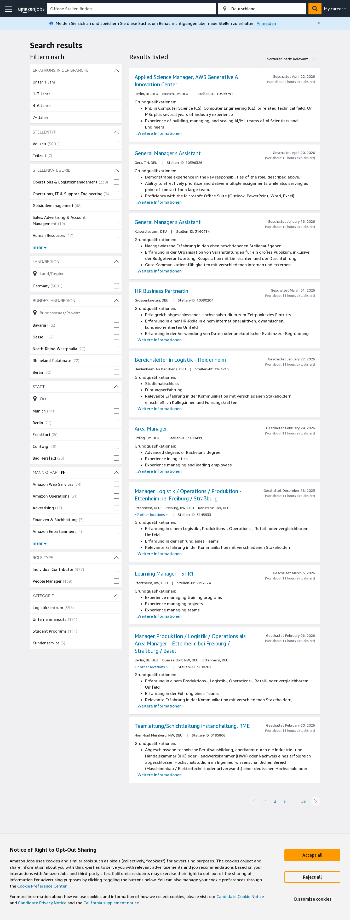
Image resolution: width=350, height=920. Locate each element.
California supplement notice (111, 902)
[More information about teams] (62, 472)
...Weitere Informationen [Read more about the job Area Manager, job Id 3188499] (158, 471)
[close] (318, 23)
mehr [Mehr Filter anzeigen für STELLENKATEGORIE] (40, 247)
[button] (9, 9)
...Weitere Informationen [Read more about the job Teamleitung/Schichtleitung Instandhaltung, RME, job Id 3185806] (158, 774)
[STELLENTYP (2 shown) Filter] (76, 132)
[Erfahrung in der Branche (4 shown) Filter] (76, 70)
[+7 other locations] (151, 514)
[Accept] (312, 855)
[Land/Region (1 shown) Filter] (76, 261)
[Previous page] (254, 801)
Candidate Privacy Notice (42, 902)
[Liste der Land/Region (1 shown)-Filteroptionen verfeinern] (76, 273)
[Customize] (312, 899)
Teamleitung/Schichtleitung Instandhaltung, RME (192, 726)
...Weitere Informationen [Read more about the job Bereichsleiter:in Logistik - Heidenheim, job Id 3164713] (158, 408)
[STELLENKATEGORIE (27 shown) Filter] (76, 170)
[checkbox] (76, 144)
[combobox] (131, 8)
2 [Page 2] (275, 801)
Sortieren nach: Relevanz (287, 59)
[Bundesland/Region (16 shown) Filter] (76, 300)
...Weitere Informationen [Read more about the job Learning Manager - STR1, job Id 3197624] (158, 616)
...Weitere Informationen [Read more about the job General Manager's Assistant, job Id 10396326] (158, 202)
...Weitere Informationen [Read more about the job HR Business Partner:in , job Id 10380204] (158, 339)
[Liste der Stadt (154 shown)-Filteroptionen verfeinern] (76, 398)
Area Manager (151, 429)
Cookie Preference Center (41, 886)
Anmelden (266, 23)
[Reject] (312, 877)
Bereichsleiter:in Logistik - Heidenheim (180, 360)
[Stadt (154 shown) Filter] (76, 386)
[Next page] (315, 801)
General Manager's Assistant (168, 153)
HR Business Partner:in (161, 291)
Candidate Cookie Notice (240, 896)
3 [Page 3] (284, 801)
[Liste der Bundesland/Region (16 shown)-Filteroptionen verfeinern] (76, 312)
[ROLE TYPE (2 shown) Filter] (76, 557)
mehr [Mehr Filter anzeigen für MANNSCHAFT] (40, 543)
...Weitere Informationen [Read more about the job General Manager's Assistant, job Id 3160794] (158, 271)
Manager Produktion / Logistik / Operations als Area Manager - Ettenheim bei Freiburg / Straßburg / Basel (190, 643)
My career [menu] (333, 8)
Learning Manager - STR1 (164, 574)
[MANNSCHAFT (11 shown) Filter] (116, 472)
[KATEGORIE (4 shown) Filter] (76, 595)
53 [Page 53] (303, 801)
